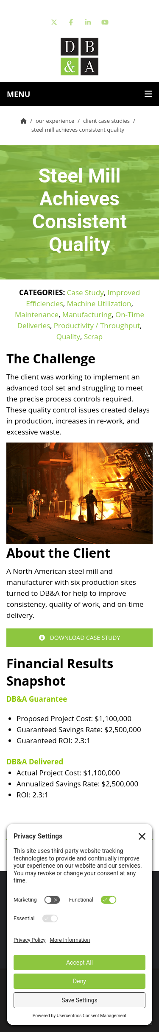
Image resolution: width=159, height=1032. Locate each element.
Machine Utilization (99, 303)
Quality (68, 336)
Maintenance (37, 314)
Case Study (85, 292)
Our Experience (55, 121)
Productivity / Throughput (97, 325)
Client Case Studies (106, 121)
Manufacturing (87, 314)
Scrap (93, 336)
